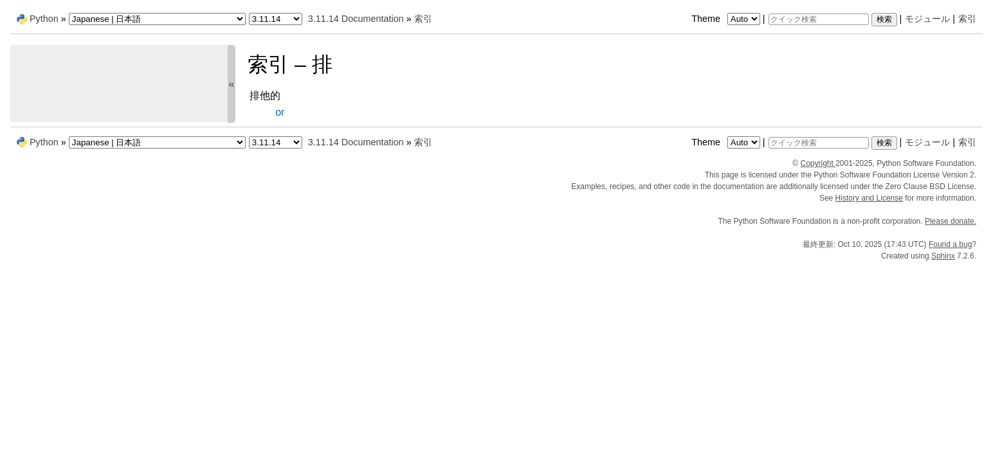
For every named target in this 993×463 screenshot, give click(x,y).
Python (44, 19)
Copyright (817, 163)
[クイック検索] (819, 19)
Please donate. (950, 221)
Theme (726, 19)
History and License (869, 198)
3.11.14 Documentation (356, 19)
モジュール (927, 19)
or (279, 112)
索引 (967, 19)
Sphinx (943, 255)
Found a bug (950, 244)
